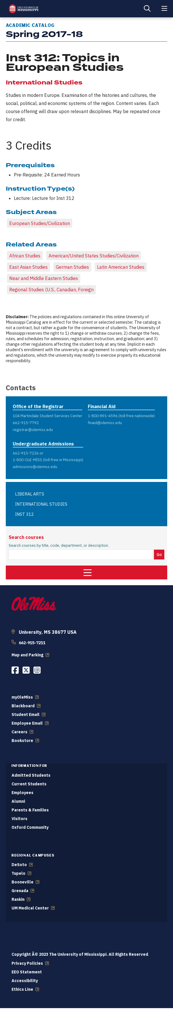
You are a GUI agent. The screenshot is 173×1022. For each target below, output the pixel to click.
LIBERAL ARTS (29, 494)
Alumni (18, 801)
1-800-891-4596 (103, 415)
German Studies (72, 267)
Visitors (19, 818)
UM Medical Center (30, 908)
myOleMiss (22, 697)
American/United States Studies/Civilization (94, 256)
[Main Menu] (164, 8)
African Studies (24, 256)
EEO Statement (27, 972)
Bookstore (22, 740)
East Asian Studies (28, 267)
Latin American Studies (120, 267)
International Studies (44, 82)
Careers (19, 731)
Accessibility (25, 980)
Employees (23, 792)
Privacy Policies (27, 963)
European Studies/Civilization (39, 223)
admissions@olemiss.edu (35, 466)
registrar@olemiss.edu (33, 429)
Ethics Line (22, 989)
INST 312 (24, 514)
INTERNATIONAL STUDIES (41, 504)
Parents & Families (30, 810)
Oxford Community (30, 827)
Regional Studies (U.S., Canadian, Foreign (51, 289)
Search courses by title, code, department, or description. (59, 545)
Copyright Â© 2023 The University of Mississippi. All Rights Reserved (80, 954)
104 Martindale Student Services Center (47, 415)
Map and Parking (27, 655)
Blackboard (23, 705)
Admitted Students (31, 775)
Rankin (18, 899)
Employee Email (27, 723)
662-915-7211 (32, 642)
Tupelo (18, 873)
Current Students (29, 784)
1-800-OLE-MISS (27, 459)
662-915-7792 (26, 422)
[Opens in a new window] (15, 670)
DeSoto (19, 864)
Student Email (26, 714)
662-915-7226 (26, 453)
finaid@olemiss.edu (105, 422)
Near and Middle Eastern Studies (43, 278)
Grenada (20, 890)
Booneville (23, 882)
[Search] (147, 8)
